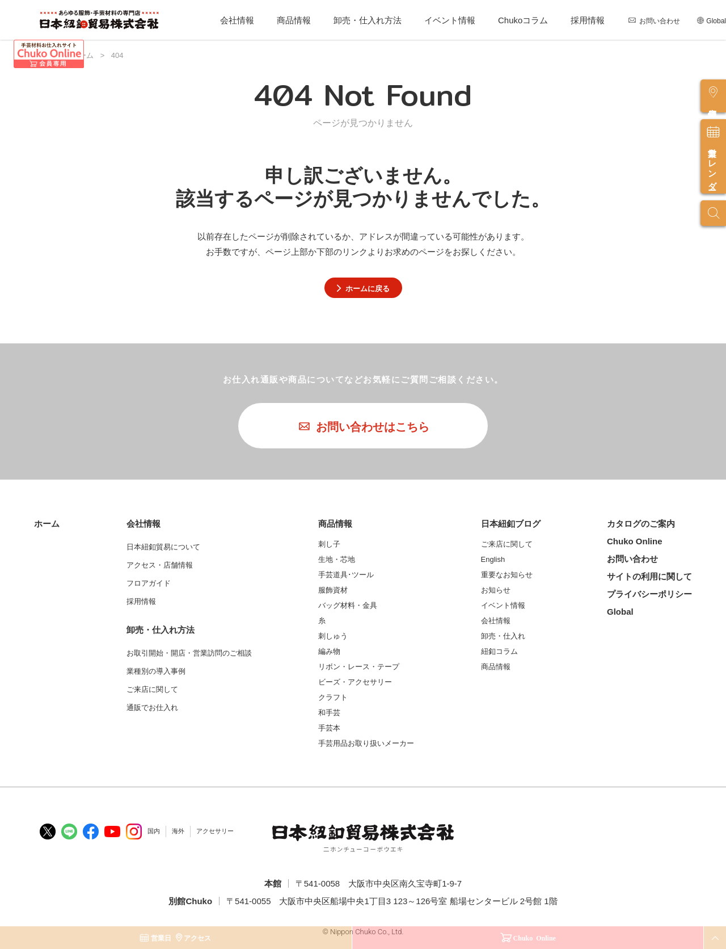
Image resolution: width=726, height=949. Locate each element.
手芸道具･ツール (346, 574)
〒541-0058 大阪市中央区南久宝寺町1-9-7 (379, 883)
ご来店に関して (507, 544)
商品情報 (294, 20)
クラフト (333, 697)
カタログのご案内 (641, 523)
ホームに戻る (363, 288)
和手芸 (329, 712)
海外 (178, 831)
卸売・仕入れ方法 (368, 20)
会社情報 (237, 20)
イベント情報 (449, 20)
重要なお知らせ (507, 574)
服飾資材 (333, 590)
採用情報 (588, 20)
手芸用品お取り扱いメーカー (366, 743)
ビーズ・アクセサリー (355, 682)
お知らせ (495, 590)
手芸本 (329, 728)
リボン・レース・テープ (358, 666)
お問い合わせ (659, 21)
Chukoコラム (523, 20)
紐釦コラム (499, 651)
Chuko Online (634, 541)
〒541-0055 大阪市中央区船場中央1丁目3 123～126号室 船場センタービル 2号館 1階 (392, 901)
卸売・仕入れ (503, 636)
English (493, 559)
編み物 (329, 651)
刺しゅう (333, 636)
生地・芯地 (336, 559)
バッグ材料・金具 (347, 605)
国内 (153, 831)
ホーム (47, 523)
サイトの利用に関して (649, 576)
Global (716, 21)
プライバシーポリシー (649, 594)
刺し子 (329, 544)
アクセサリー (215, 831)
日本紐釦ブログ (511, 523)
